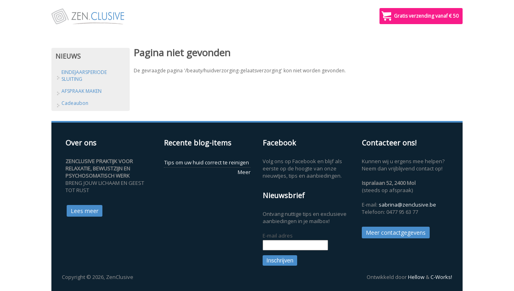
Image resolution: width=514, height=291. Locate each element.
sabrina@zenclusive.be (407, 204)
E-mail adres (278, 235)
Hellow (416, 277)
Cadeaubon (74, 103)
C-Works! (441, 277)
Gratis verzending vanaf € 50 (426, 15)
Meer (244, 172)
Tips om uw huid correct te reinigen (206, 162)
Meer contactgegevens (396, 232)
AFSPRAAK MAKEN (81, 91)
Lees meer (84, 211)
